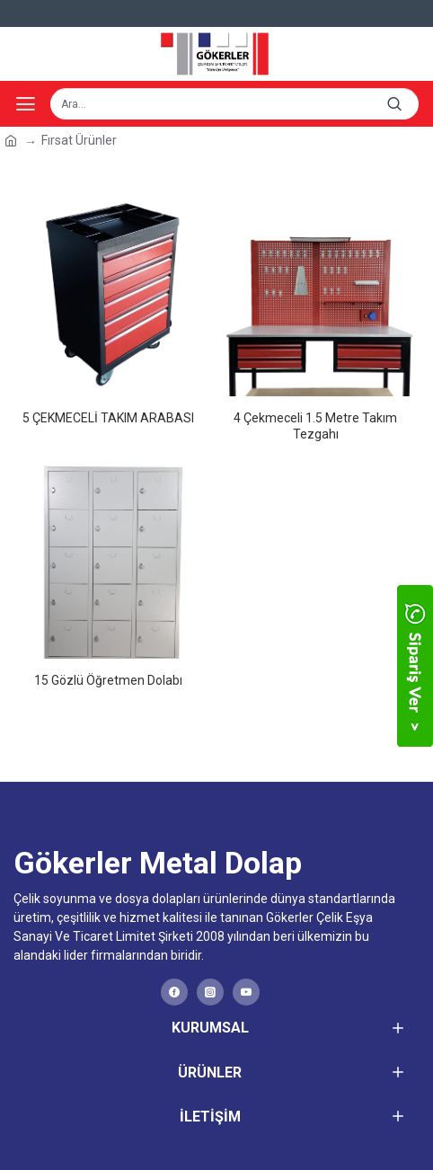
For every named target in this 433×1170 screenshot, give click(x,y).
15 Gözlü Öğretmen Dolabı (108, 680)
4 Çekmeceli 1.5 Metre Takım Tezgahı (315, 426)
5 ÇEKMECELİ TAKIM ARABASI (108, 418)
